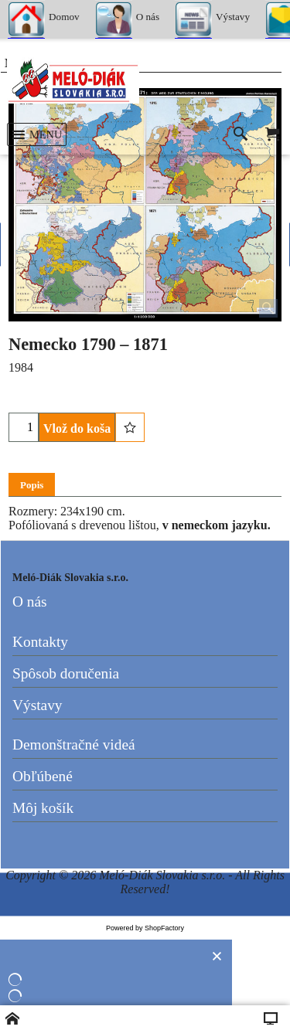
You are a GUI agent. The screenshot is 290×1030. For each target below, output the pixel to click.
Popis (31, 485)
